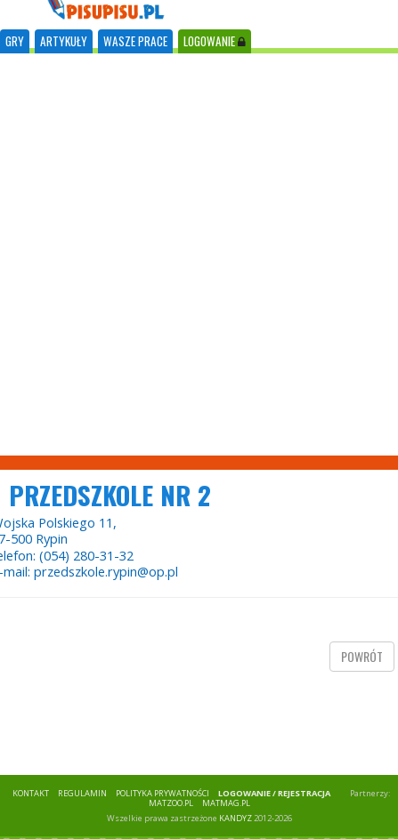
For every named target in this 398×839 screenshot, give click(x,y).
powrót (362, 656)
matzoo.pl (171, 803)
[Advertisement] (192, 254)
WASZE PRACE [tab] (135, 41)
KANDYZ (235, 818)
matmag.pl (226, 803)
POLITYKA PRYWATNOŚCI (162, 793)
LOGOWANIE (214, 41)
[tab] (14, 41)
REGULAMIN (82, 793)
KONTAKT (30, 793)
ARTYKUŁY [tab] (63, 41)
